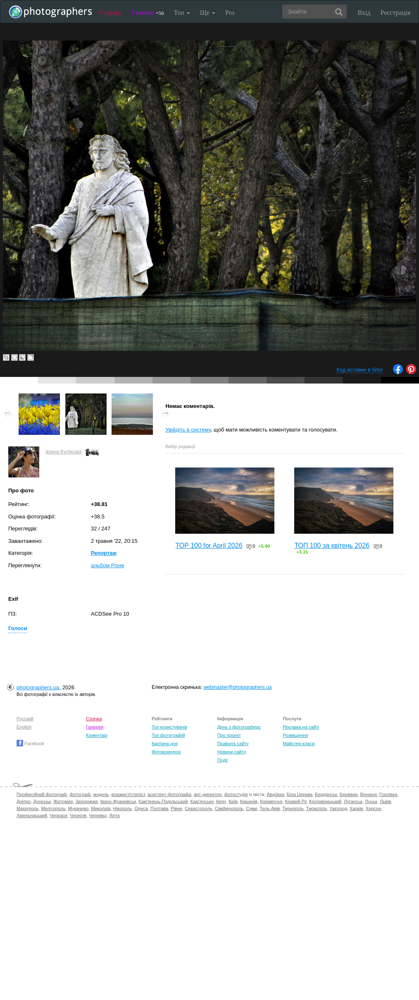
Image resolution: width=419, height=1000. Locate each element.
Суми (251, 808)
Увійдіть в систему (188, 430)
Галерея (148, 12)
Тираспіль (316, 808)
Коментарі (96, 735)
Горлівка (388, 794)
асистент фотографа (169, 794)
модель (101, 794)
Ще (207, 12)
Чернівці (98, 815)
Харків (356, 808)
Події (222, 760)
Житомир (63, 801)
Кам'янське (202, 801)
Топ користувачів (169, 726)
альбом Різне (107, 565)
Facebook (30, 743)
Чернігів (78, 815)
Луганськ (353, 801)
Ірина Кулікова (63, 451)
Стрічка (111, 12)
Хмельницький (32, 815)
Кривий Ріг (296, 801)
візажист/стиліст (128, 794)
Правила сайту (233, 743)
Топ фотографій (168, 735)
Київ (233, 801)
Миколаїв (101, 808)
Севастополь (198, 808)
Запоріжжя (86, 801)
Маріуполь (27, 808)
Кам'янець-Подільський (163, 801)
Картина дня (165, 743)
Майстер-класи (298, 743)
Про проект (229, 735)
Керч (221, 801)
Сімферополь (229, 808)
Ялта (114, 815)
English (24, 726)
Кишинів (248, 801)
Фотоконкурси (166, 751)
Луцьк (371, 801)
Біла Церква (299, 794)
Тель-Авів (269, 808)
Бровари (349, 794)
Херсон (373, 808)
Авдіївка (275, 794)
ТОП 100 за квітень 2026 (331, 545)
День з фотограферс (239, 726)
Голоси (17, 628)
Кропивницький (325, 801)
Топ (182, 12)
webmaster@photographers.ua (237, 687)
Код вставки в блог (359, 370)
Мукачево (78, 808)
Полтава (159, 808)
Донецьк (42, 801)
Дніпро (24, 801)
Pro (229, 12)
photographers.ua (38, 687)
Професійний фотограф (42, 794)
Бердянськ (326, 794)
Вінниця (368, 794)
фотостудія (236, 794)
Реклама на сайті (301, 726)
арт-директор (208, 794)
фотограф (79, 794)
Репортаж (104, 553)
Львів (385, 801)
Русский (25, 718)
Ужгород (338, 808)
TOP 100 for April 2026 (208, 545)
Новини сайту (231, 751)
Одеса (141, 808)
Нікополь (122, 808)
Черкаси (58, 815)
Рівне (176, 808)
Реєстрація (395, 12)
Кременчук (271, 801)
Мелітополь (53, 808)
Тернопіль (293, 808)
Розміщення (295, 735)
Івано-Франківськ (118, 801)
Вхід (364, 12)
